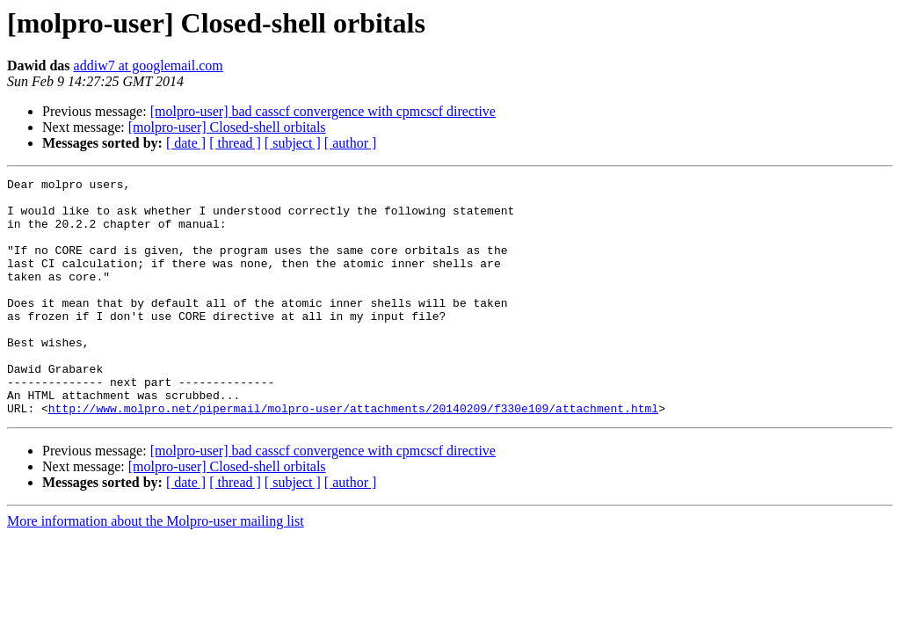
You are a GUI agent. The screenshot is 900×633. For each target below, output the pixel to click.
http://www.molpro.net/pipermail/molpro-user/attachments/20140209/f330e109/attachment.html (353, 455)
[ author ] (350, 142)
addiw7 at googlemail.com (148, 65)
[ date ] (186, 142)
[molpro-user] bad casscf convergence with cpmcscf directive (323, 111)
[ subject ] (293, 142)
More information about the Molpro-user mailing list (155, 568)
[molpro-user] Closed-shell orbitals (227, 127)
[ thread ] (235, 142)
